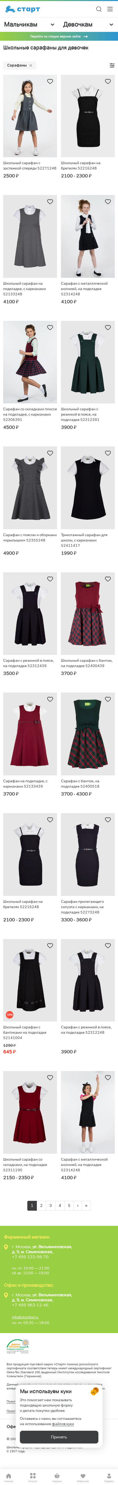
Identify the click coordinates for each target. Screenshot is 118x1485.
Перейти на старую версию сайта (55, 36)
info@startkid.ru (25, 1317)
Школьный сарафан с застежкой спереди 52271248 (29, 165)
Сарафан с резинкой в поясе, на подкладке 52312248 (86, 1030)
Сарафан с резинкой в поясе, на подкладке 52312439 (28, 663)
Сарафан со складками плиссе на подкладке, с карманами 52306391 (30, 414)
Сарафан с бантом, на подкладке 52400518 (80, 784)
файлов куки (63, 1423)
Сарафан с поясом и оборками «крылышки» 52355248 (30, 537)
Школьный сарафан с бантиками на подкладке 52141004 (24, 1032)
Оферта (14, 1426)
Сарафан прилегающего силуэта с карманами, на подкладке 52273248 (82, 907)
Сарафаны (19, 65)
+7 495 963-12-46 (30, 1305)
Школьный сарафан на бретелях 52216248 (80, 165)
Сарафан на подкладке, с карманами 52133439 (25, 784)
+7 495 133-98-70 (30, 1256)
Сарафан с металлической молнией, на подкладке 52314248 (84, 288)
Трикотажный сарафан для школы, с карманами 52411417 (84, 540)
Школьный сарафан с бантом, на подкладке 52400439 (86, 663)
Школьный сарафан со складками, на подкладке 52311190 (25, 1164)
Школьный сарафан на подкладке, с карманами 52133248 (24, 288)
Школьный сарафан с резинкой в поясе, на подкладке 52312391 (80, 414)
